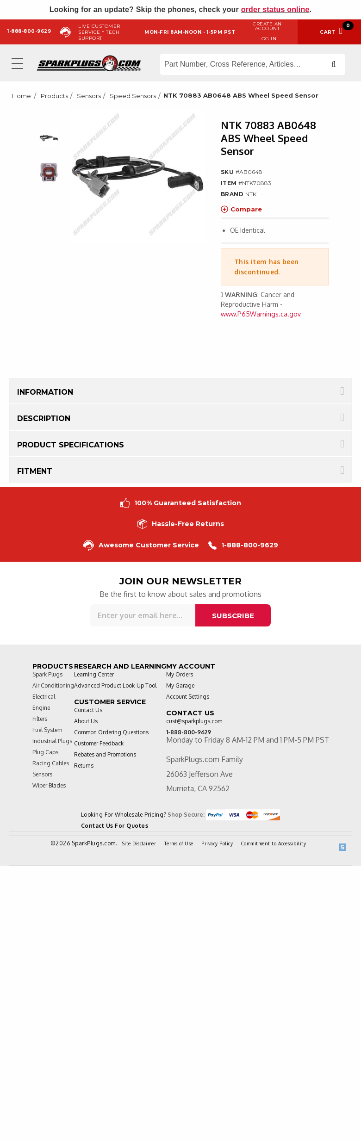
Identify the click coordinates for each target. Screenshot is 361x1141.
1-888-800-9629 (243, 545)
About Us (86, 721)
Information (45, 392)
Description (43, 418)
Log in (267, 39)
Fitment (34, 471)
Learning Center (94, 674)
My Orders (179, 674)
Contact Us (88, 710)
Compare (241, 209)
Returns (83, 765)
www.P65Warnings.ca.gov (261, 314)
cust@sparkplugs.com (194, 721)
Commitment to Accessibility (273, 843)
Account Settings (187, 696)
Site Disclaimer (139, 843)
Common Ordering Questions (111, 732)
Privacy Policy (217, 843)
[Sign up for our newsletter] (142, 615)
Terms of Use (178, 843)
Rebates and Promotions (105, 754)
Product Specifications (70, 444)
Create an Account (267, 26)
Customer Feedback (99, 743)
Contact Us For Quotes (115, 825)
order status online (275, 9)
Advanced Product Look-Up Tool (115, 685)
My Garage (180, 685)
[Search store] (252, 64)
